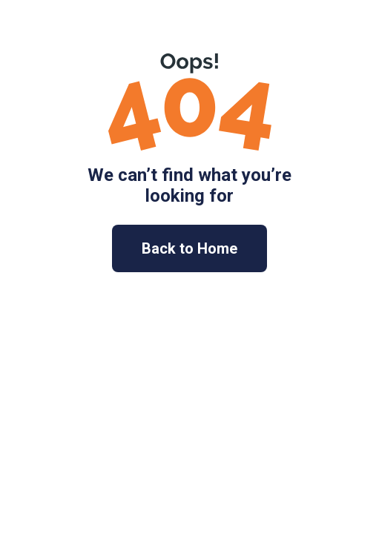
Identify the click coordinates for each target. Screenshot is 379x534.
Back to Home (189, 248)
